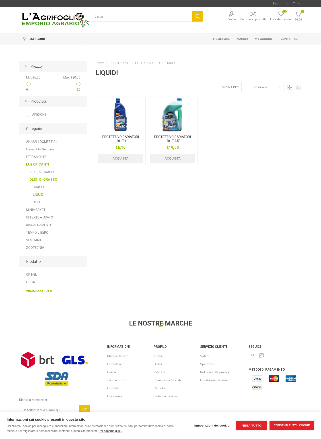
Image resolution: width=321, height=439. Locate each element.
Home (100, 63)
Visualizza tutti (39, 291)
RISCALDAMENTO (39, 225)
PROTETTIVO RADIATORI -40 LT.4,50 (172, 139)
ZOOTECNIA (35, 248)
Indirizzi (159, 372)
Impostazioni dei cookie (211, 425)
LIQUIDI (38, 195)
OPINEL (31, 275)
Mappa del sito (118, 356)
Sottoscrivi (84, 410)
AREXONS (39, 115)
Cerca (197, 16)
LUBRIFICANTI (37, 164)
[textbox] (141, 16)
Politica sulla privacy (215, 372)
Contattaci (115, 364)
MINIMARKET (35, 210)
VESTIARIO (34, 240)
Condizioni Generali (214, 380)
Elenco (298, 87)
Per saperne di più (110, 431)
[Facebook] (252, 355)
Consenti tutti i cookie (292, 425)
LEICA (30, 282)
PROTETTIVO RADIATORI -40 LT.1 (120, 139)
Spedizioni (207, 364)
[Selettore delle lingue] (296, 3)
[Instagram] (261, 355)
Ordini (158, 364)
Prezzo (36, 66)
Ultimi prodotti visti (167, 380)
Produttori (39, 101)
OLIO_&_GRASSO (42, 172)
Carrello (159, 388)
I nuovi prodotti (118, 380)
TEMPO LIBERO (37, 233)
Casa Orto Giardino (40, 149)
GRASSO (39, 187)
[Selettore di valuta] (280, 3)
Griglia (290, 87)
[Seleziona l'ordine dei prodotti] (262, 87)
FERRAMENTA (36, 157)
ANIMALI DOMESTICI (41, 142)
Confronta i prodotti (253, 19)
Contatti (113, 388)
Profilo (232, 19)
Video (204, 356)
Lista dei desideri (166, 396)
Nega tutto (251, 425)
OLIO (36, 202)
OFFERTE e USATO (39, 217)
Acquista (121, 158)
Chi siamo (114, 396)
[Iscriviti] (49, 410)
